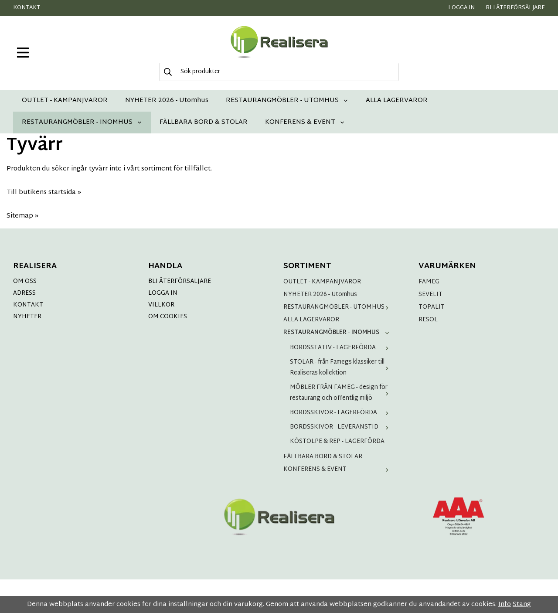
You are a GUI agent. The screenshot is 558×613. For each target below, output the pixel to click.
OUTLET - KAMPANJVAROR (65, 100)
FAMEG (428, 281)
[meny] (23, 52)
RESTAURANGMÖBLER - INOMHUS (82, 122)
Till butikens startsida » (44, 192)
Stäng (522, 604)
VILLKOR (161, 305)
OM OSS (25, 281)
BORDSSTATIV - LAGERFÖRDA (341, 347)
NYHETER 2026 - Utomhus (166, 100)
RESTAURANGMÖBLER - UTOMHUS (287, 100)
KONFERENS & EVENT (305, 122)
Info (504, 604)
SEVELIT (430, 294)
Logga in (461, 8)
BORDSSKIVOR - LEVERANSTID (341, 427)
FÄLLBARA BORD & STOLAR (204, 122)
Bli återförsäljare (515, 8)
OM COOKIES (167, 316)
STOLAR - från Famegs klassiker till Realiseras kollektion (341, 367)
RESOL (428, 319)
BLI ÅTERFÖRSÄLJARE (179, 281)
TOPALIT (431, 307)
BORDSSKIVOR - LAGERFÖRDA (341, 412)
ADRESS (24, 293)
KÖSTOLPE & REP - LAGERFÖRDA (337, 441)
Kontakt (26, 8)
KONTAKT (28, 305)
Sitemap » (22, 216)
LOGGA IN (162, 293)
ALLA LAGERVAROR (397, 100)
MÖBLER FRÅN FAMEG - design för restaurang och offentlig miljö (341, 393)
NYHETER (27, 316)
